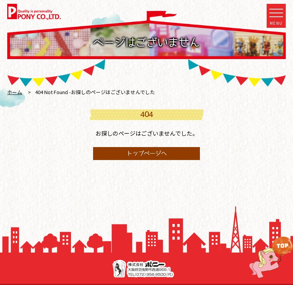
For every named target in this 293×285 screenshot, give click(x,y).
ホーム (14, 92)
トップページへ (147, 153)
